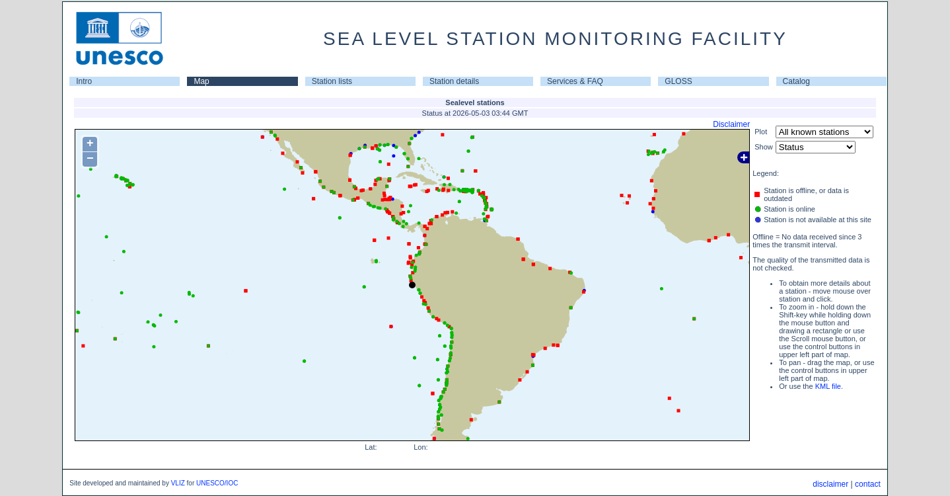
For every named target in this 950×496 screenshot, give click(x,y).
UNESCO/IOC (217, 483)
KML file (828, 386)
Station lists (332, 81)
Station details (454, 81)
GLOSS (678, 81)
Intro (84, 81)
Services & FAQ (575, 81)
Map (201, 81)
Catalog (796, 81)
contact (868, 484)
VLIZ (178, 483)
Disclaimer (731, 124)
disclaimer (830, 484)
